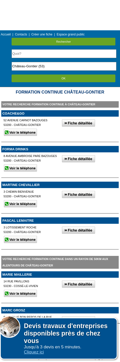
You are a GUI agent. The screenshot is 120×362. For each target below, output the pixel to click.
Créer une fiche (41, 34)
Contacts (21, 34)
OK (63, 78)
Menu (60, 4)
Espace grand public (71, 34)
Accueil (6, 34)
